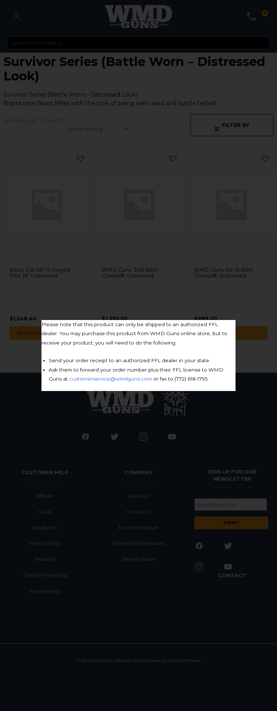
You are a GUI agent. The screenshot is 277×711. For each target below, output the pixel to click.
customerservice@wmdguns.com (110, 379)
